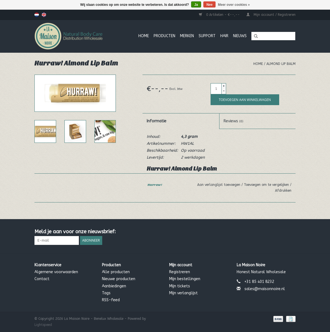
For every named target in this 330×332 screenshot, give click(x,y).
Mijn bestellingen (184, 279)
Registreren (179, 272)
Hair (224, 36)
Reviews (233, 121)
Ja (196, 5)
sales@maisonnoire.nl (264, 289)
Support (207, 36)
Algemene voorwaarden (56, 272)
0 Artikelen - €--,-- (220, 15)
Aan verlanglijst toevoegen (219, 185)
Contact (41, 279)
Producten (164, 36)
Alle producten (116, 272)
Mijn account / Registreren (271, 15)
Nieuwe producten (118, 279)
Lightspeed (43, 325)
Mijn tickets (179, 286)
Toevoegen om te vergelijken (267, 185)
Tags (106, 293)
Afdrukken (283, 190)
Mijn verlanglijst (183, 293)
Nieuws (240, 36)
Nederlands (36, 14)
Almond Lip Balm (281, 64)
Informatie (156, 121)
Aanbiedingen (114, 286)
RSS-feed (111, 300)
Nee (209, 5)
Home (143, 36)
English (44, 14)
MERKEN (187, 36)
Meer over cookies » (234, 5)
